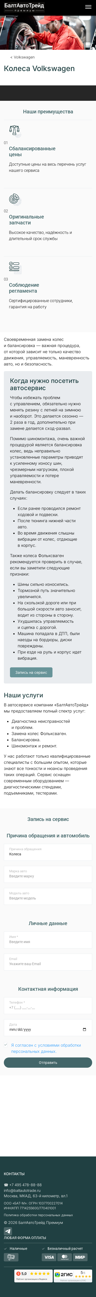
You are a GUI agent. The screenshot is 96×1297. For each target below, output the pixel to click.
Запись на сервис (31, 672)
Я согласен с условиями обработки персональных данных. (46, 1048)
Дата (13, 1024)
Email (13, 959)
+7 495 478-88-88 (25, 1185)
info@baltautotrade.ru (22, 1190)
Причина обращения (25, 849)
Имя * (13, 937)
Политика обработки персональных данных (38, 1215)
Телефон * (17, 1002)
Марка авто (18, 871)
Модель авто (19, 893)
